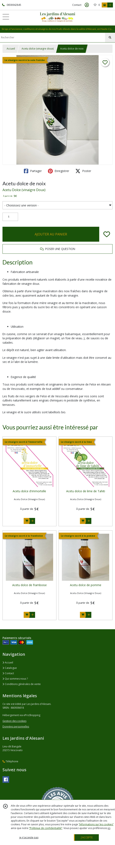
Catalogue (9, 668)
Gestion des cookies (14, 721)
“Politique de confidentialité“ (45, 828)
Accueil (11, 48)
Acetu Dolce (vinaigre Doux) (23, 190)
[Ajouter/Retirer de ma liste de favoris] (107, 234)
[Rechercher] (110, 37)
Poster (83, 171)
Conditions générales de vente (21, 684)
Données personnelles (15, 726)
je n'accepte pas (28, 837)
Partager (33, 171)
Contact (76, 5)
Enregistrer (58, 171)
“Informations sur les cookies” (96, 824)
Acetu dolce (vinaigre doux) (38, 48)
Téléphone (10, 761)
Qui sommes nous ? (15, 678)
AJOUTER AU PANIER (51, 234)
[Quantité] (10, 217)
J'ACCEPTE (87, 837)
